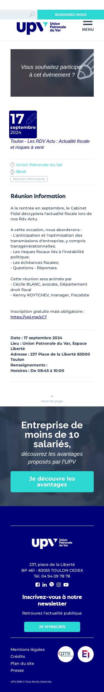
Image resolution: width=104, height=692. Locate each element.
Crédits (18, 656)
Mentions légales (28, 649)
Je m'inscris (52, 626)
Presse (17, 670)
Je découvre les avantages (52, 481)
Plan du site (22, 663)
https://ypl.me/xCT (29, 316)
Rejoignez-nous (71, 15)
